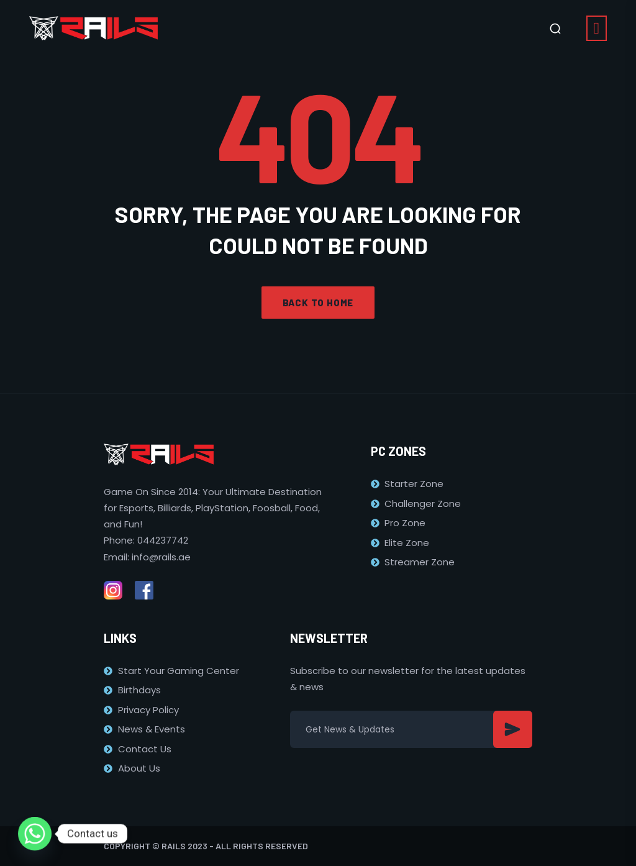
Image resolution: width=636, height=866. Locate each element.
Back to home (318, 302)
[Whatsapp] (35, 833)
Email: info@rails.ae (147, 556)
